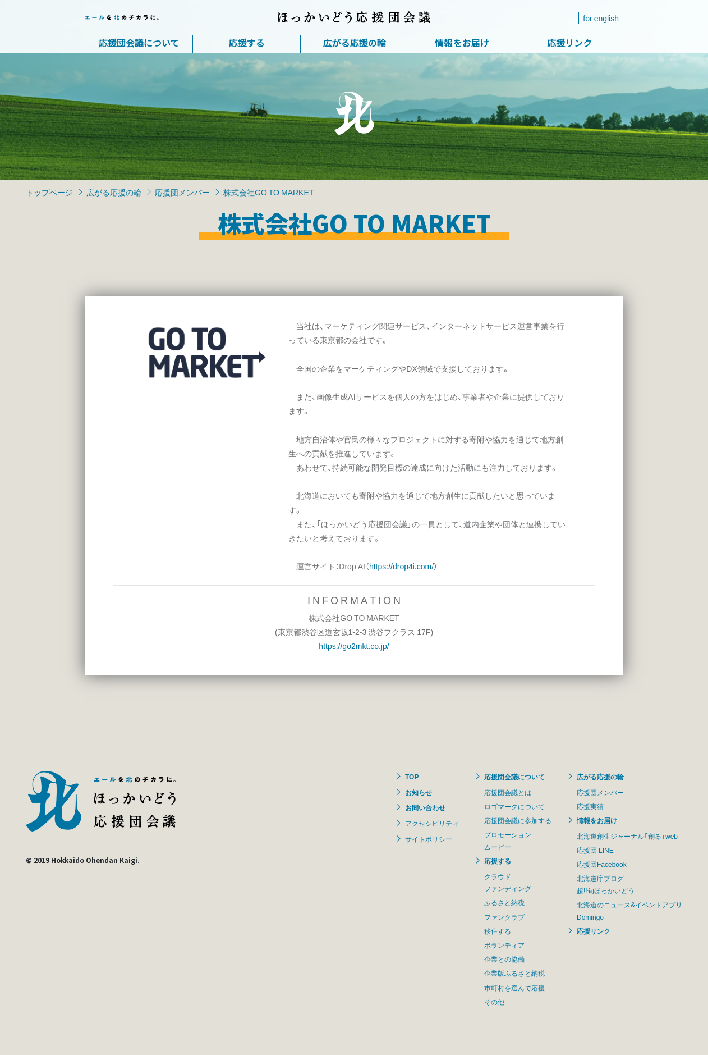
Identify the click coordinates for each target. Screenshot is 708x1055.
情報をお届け (462, 42)
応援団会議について (139, 42)
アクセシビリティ (432, 823)
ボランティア (504, 945)
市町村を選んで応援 (514, 988)
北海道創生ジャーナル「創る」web (627, 836)
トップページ (49, 192)
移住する (497, 931)
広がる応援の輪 (354, 42)
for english (601, 18)
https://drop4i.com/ (401, 566)
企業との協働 (504, 959)
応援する (246, 42)
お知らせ (418, 792)
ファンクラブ (504, 917)
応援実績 (590, 806)
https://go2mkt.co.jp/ (354, 645)
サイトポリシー (428, 839)
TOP (412, 776)
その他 (494, 1002)
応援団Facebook (602, 864)
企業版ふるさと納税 (514, 973)
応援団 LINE (595, 850)
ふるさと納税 (504, 902)
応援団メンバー (182, 192)
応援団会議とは (507, 792)
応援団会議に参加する (517, 820)
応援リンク (569, 42)
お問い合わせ (425, 807)
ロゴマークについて (514, 806)
